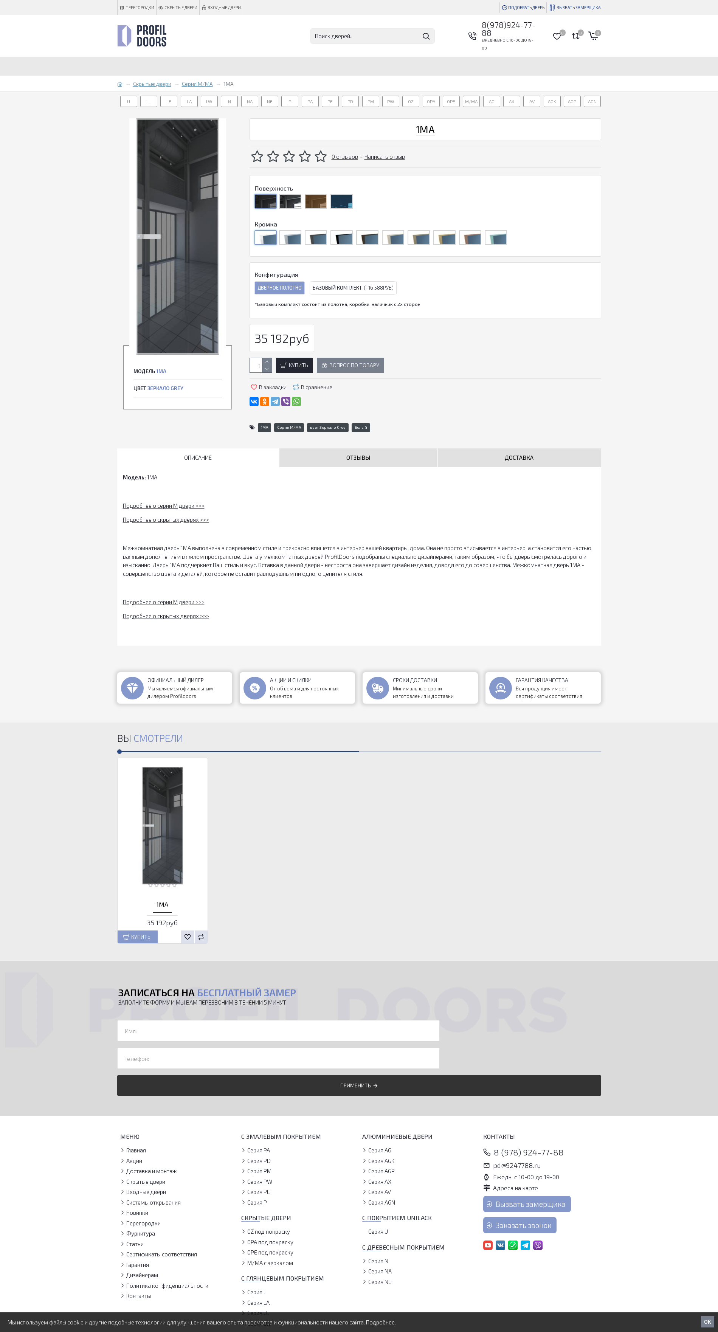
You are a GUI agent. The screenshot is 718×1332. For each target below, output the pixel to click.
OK (707, 1321)
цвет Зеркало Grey (328, 427)
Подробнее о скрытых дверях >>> (166, 519)
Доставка (519, 457)
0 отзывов (345, 156)
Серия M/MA (197, 84)
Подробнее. (381, 1322)
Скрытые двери (152, 84)
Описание (198, 457)
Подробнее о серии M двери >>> (164, 505)
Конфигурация (276, 274)
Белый (361, 427)
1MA (264, 427)
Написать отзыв (384, 156)
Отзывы (358, 457)
